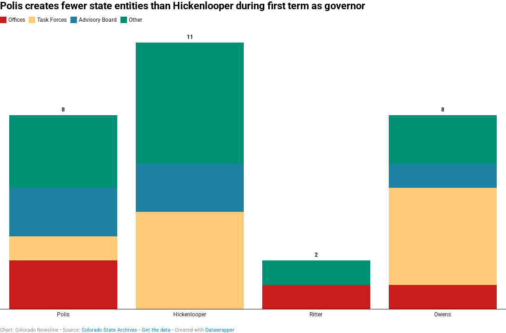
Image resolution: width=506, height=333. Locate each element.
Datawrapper (219, 330)
